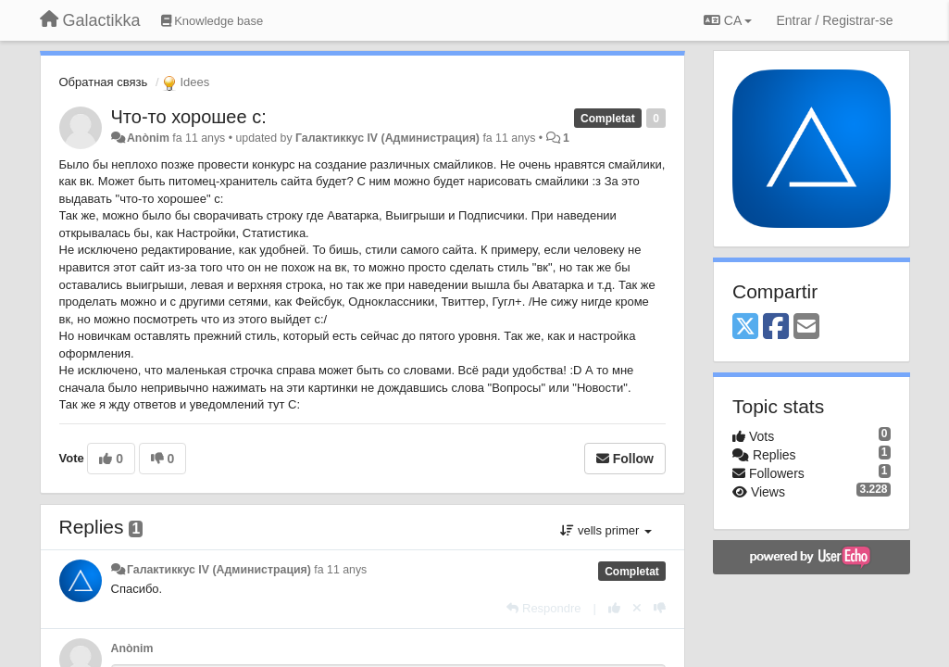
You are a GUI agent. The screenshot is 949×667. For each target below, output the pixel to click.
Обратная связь (103, 82)
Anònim (148, 138)
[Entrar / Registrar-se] (834, 20)
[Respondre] (543, 608)
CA (728, 20)
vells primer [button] (606, 530)
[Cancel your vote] (637, 608)
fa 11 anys (340, 569)
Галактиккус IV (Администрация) (387, 138)
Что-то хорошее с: (189, 117)
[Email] (806, 327)
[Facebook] (776, 327)
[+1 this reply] (614, 608)
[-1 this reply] (660, 608)
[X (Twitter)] (745, 327)
